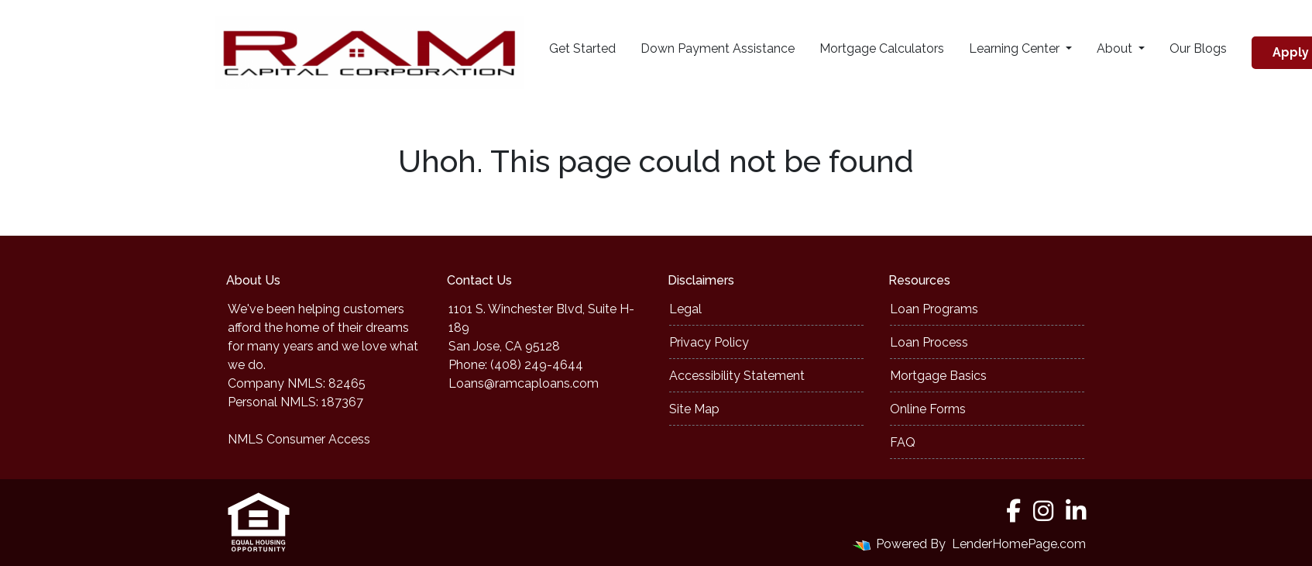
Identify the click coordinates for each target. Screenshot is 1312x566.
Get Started (582, 48)
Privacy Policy (709, 342)
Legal (685, 309)
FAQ (902, 442)
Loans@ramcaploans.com (523, 383)
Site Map (694, 409)
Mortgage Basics (938, 375)
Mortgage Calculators (881, 48)
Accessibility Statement (737, 375)
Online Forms (928, 409)
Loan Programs (934, 309)
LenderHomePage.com (1019, 544)
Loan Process (929, 342)
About (1116, 48)
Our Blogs (1198, 48)
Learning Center (1016, 48)
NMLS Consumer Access (299, 439)
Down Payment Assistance (718, 48)
